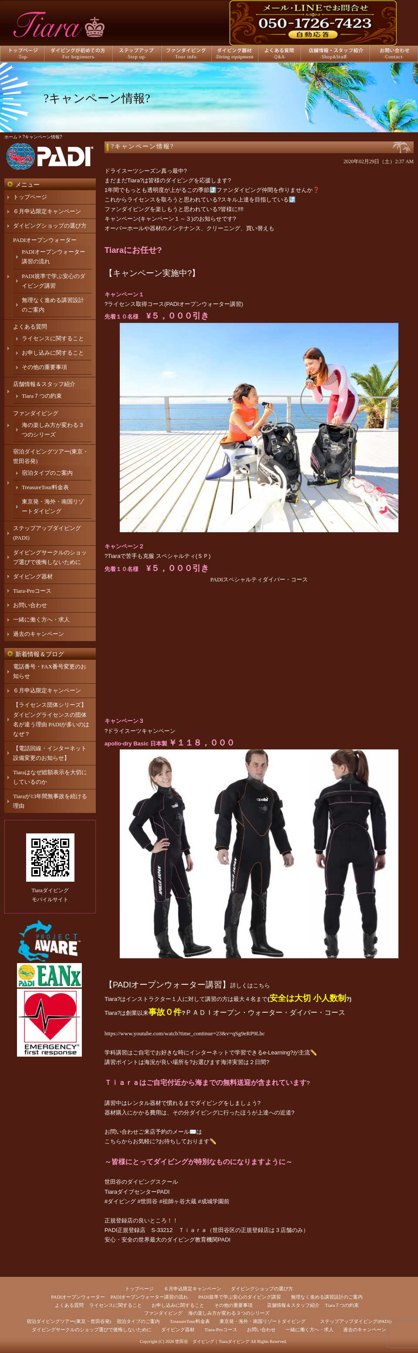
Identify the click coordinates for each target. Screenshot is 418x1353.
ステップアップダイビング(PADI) (355, 1321)
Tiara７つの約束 (42, 396)
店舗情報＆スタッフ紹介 (44, 384)
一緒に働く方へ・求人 (41, 619)
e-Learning (276, 1052)
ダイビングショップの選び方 (50, 225)
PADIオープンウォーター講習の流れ (150, 1296)
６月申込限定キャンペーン (47, 211)
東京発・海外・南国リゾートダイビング (262, 1321)
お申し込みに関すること (53, 352)
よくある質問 (30, 326)
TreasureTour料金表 (45, 487)
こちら (261, 985)
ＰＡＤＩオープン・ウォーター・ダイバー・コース (265, 1012)
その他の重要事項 (44, 367)
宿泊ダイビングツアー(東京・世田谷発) (69, 1321)
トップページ (30, 197)
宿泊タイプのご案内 (47, 473)
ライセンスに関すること (53, 338)
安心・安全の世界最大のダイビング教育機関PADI (167, 1239)
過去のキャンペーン (38, 634)
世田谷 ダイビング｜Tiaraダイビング (212, 1341)
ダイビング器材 (33, 576)
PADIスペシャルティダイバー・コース (259, 579)
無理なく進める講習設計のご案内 (327, 1296)
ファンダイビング (35, 413)
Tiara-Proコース (32, 591)
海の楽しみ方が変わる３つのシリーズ (229, 1313)
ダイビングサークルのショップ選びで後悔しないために (92, 1329)
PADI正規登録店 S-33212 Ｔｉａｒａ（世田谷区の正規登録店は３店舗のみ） (206, 1230)
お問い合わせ (30, 605)
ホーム (10, 136)
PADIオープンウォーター (45, 240)
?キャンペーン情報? (142, 146)
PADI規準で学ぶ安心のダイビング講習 (239, 1296)
